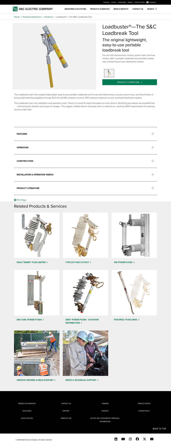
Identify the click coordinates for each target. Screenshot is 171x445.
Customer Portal (139, 2)
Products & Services (100, 9)
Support (130, 2)
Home (17, 16)
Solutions (27, 411)
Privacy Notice (144, 403)
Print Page (20, 199)
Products (48, 16)
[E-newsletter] (151, 439)
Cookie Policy (144, 411)
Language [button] (151, 2)
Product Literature (128, 82)
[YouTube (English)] (123, 439)
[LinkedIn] (115, 439)
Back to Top (159, 428)
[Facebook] (137, 439)
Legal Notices (27, 418)
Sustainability (122, 2)
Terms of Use (66, 418)
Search (152, 9)
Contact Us (137, 9)
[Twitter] (144, 439)
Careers (114, 2)
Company (106, 2)
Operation (22, 147)
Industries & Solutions (75, 9)
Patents (105, 411)
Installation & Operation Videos (35, 174)
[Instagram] (130, 439)
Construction (25, 161)
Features (22, 133)
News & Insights (121, 9)
